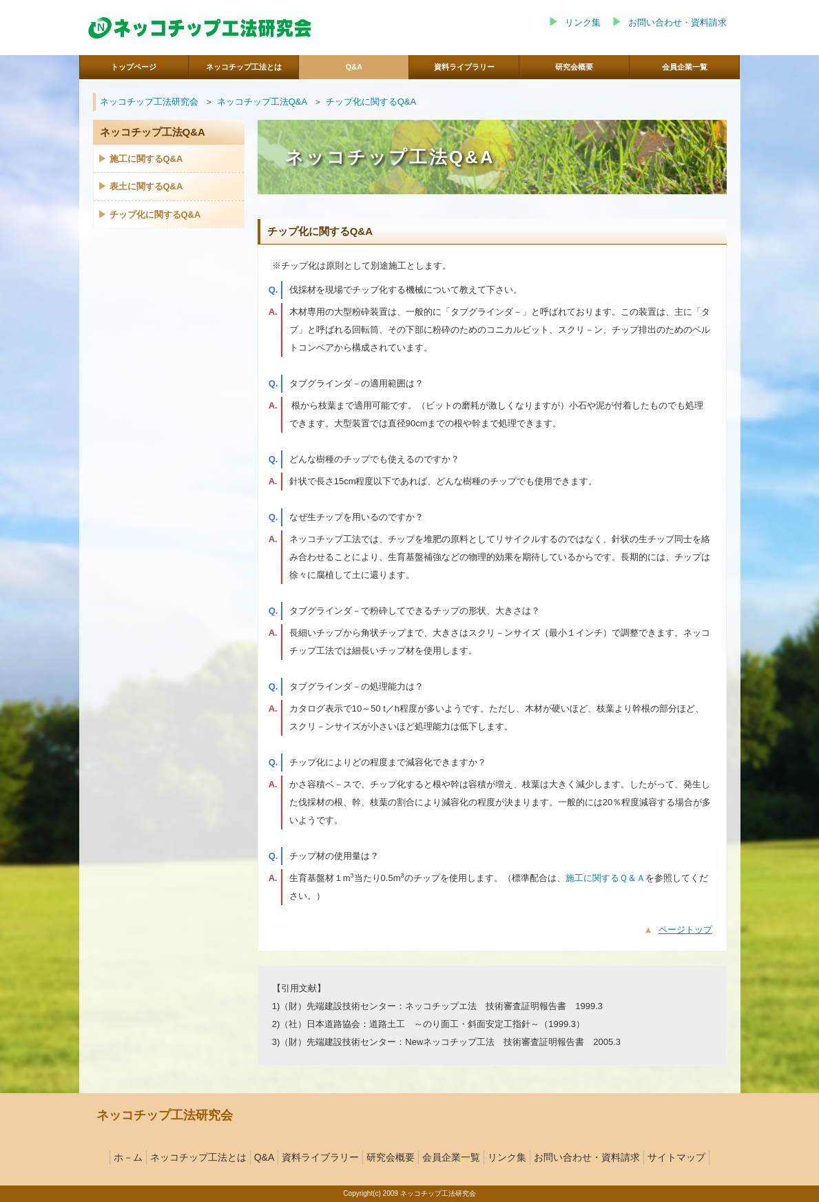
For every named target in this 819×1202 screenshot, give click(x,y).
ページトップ (685, 929)
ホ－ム (128, 1157)
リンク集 (583, 22)
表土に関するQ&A (146, 186)
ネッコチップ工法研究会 (149, 101)
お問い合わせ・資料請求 (677, 22)
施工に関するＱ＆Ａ (605, 878)
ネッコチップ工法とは (198, 1157)
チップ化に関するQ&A (371, 101)
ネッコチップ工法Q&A (262, 101)
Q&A (264, 1157)
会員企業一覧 (451, 1157)
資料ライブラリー (320, 1157)
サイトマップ (676, 1157)
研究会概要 (390, 1157)
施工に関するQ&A (146, 159)
